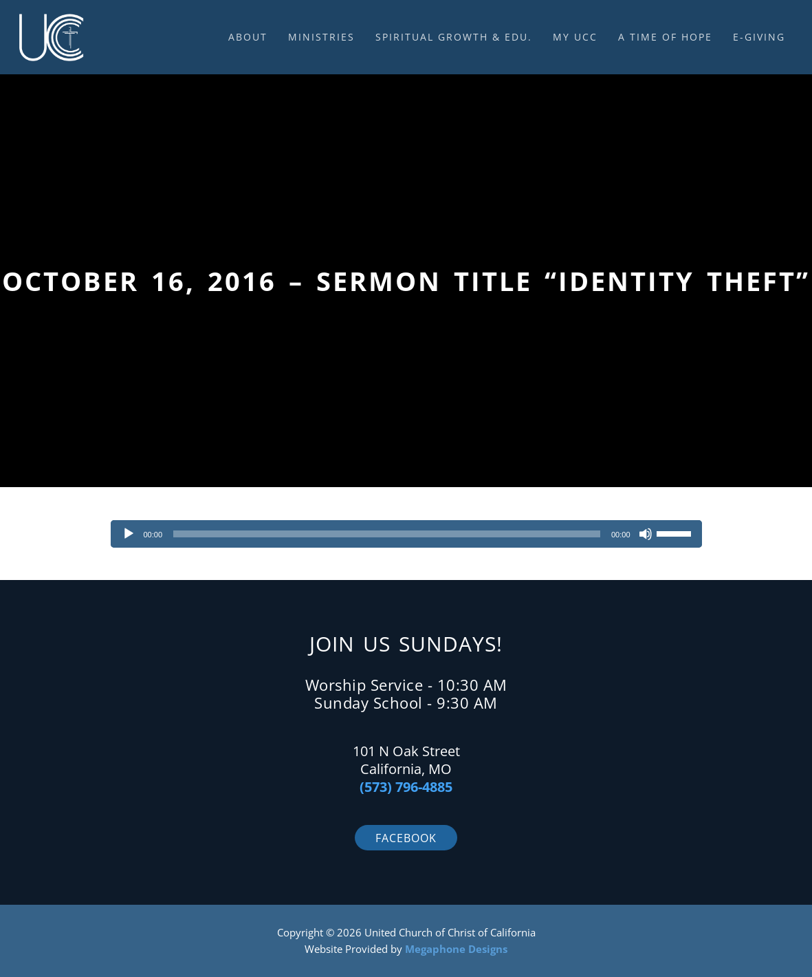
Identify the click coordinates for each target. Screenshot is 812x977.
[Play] (128, 534)
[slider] (386, 533)
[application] (406, 534)
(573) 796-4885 (406, 786)
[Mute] (645, 534)
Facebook (406, 838)
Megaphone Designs (456, 949)
